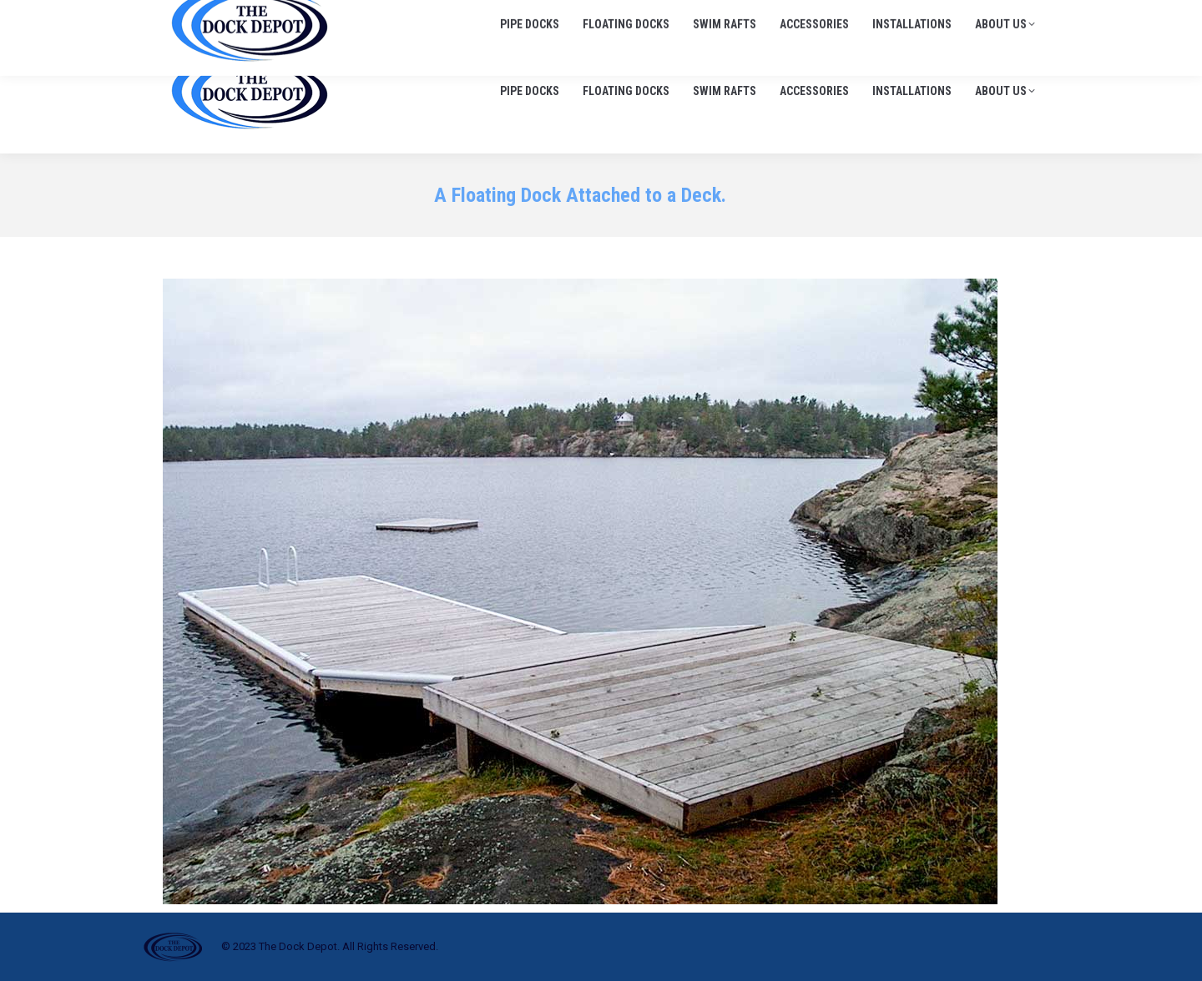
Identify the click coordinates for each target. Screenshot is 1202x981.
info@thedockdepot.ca (976, 16)
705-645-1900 (850, 16)
